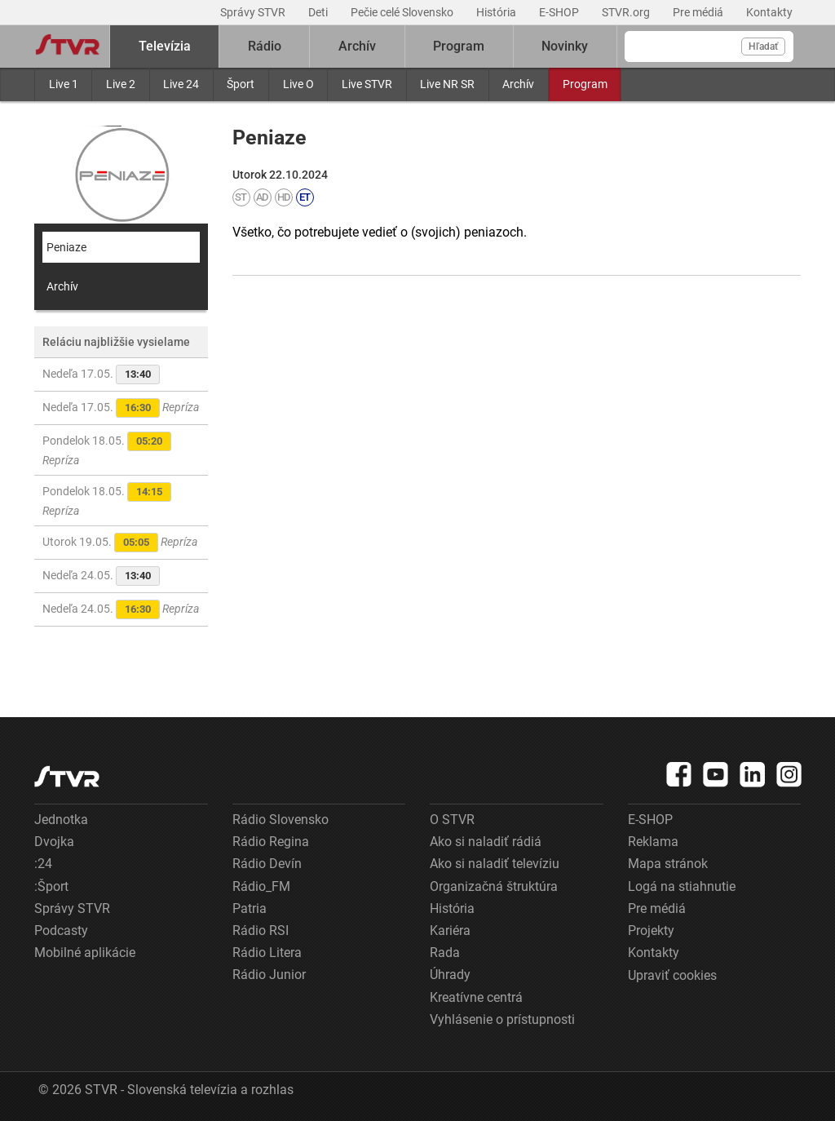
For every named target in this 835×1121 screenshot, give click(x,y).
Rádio (264, 46)
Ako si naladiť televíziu (494, 863)
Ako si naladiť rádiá (485, 841)
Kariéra (450, 930)
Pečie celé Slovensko (403, 12)
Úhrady (450, 974)
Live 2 (120, 84)
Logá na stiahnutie (682, 886)
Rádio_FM (261, 886)
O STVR (452, 819)
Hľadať (763, 46)
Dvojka (54, 841)
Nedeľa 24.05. (101, 576)
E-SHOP (560, 12)
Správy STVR (254, 12)
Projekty (651, 930)
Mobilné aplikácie (84, 952)
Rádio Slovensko (280, 819)
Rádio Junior (269, 974)
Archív (518, 84)
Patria (249, 908)
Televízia (165, 46)
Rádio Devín (267, 863)
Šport (240, 84)
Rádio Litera (267, 952)
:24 (43, 863)
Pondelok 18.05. (106, 449)
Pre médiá (699, 12)
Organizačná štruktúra (494, 886)
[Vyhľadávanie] (709, 46)
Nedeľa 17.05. (101, 374)
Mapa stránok (668, 863)
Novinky (564, 46)
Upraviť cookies (672, 975)
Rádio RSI (260, 930)
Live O (298, 84)
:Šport (51, 886)
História (497, 12)
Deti (319, 12)
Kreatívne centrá (476, 997)
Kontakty (769, 12)
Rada (445, 952)
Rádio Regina (270, 841)
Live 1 (63, 84)
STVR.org (627, 12)
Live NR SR (447, 84)
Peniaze (66, 247)
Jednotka (61, 819)
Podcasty (61, 930)
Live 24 (181, 84)
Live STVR (367, 84)
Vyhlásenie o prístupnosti (502, 1019)
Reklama (653, 841)
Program (585, 84)
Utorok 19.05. (119, 542)
